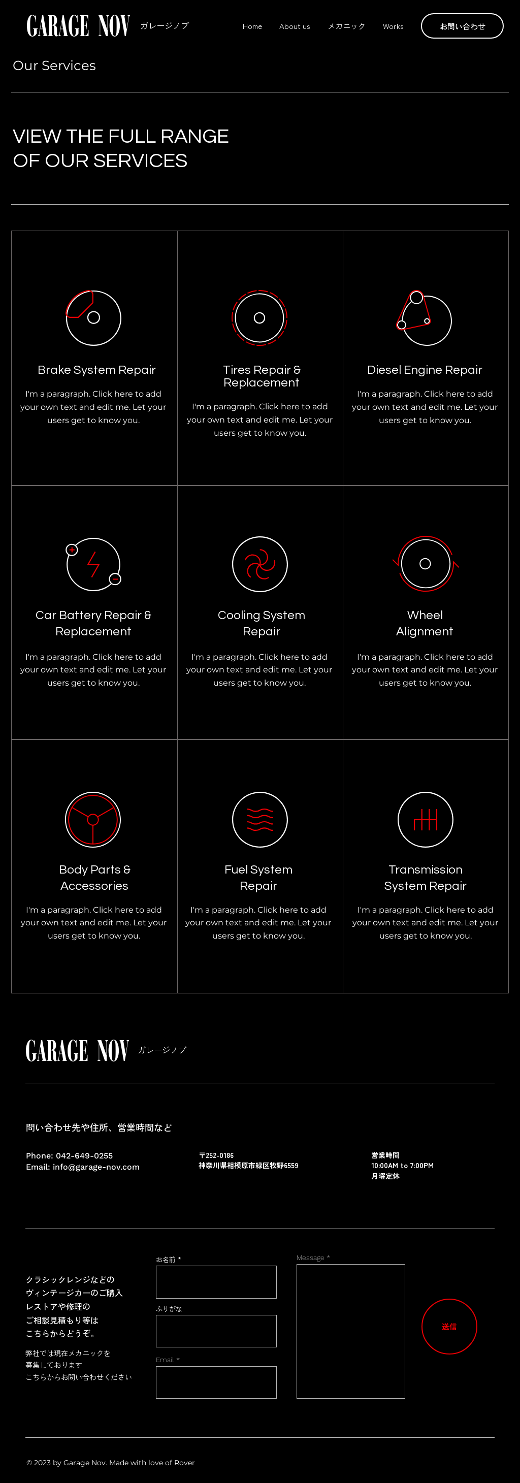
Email (165, 1359)
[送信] (449, 1327)
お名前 (166, 1259)
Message (310, 1257)
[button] (462, 26)
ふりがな (169, 1308)
